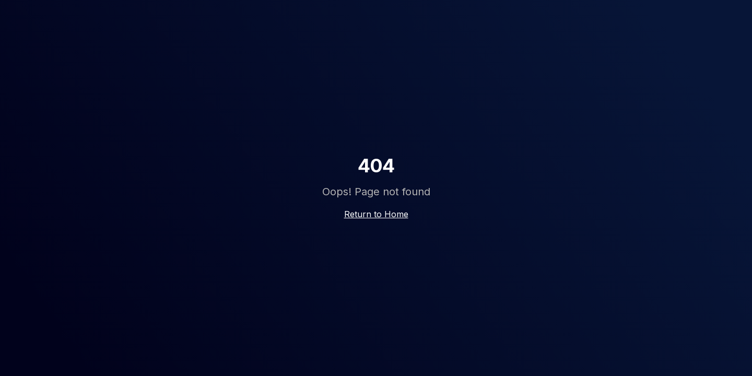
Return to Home (376, 214)
